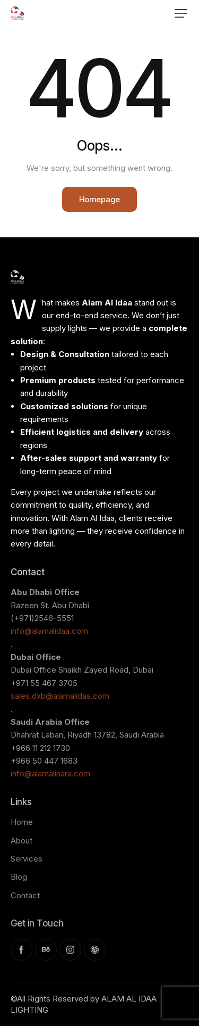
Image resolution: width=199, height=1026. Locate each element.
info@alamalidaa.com (49, 631)
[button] (181, 13)
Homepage (99, 199)
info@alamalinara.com (50, 773)
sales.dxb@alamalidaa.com (60, 696)
